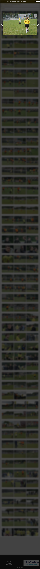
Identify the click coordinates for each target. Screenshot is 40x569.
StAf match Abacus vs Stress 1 (21, 1)
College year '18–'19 (13, 1)
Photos (8, 1)
